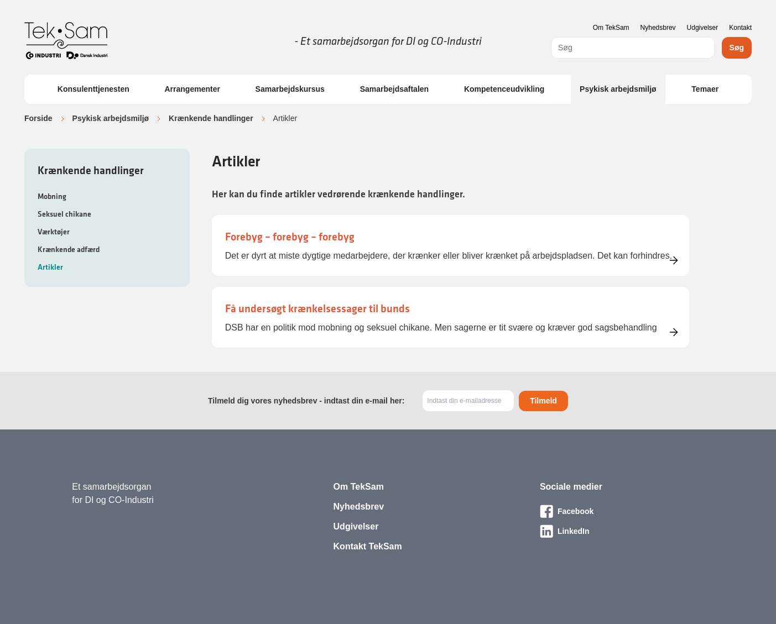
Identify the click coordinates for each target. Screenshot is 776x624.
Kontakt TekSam (368, 546)
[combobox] (633, 48)
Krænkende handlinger (211, 118)
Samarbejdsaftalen (394, 89)
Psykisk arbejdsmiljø (618, 89)
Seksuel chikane (64, 214)
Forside (38, 118)
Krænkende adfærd (69, 249)
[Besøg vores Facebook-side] (622, 511)
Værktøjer (54, 232)
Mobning (52, 196)
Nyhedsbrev (658, 28)
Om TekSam (611, 28)
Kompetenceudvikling (504, 89)
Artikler (50, 267)
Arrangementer (192, 89)
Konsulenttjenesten (93, 89)
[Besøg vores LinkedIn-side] (622, 531)
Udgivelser (702, 28)
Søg (737, 47)
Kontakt (740, 28)
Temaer (704, 89)
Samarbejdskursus (290, 89)
